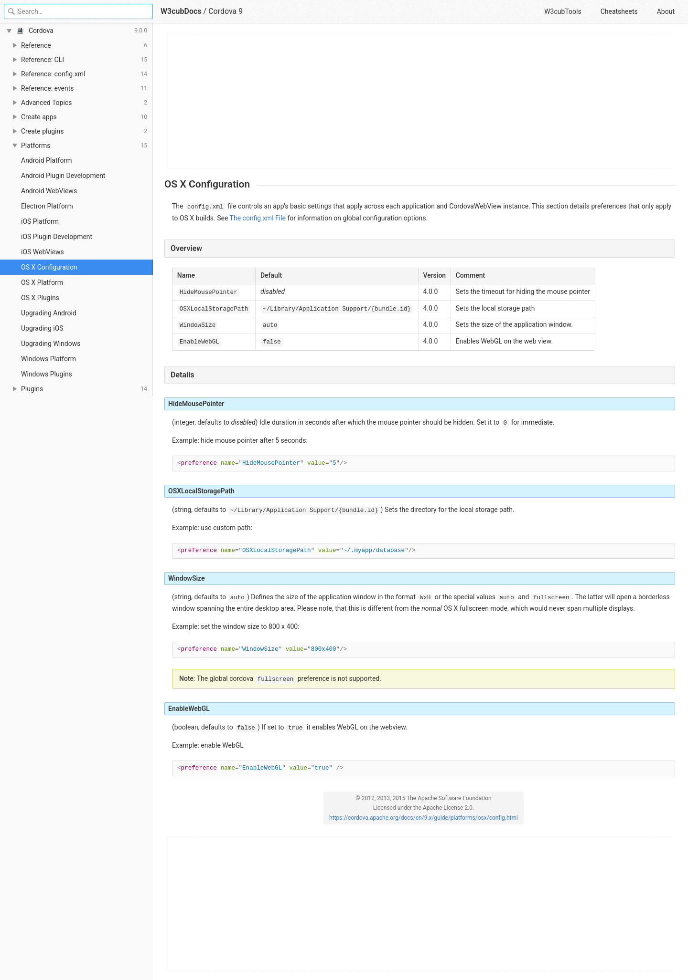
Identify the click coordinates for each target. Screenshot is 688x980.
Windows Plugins (46, 374)
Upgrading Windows (50, 343)
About (666, 11)
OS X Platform (42, 282)
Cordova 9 (225, 11)
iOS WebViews (42, 252)
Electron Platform (47, 206)
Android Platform (46, 160)
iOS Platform (40, 221)
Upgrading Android (48, 313)
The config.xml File (258, 218)
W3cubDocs (181, 11)
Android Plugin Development (63, 175)
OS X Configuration (49, 267)
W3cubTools (562, 11)
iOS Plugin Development (56, 236)
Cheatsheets (619, 11)
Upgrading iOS (42, 328)
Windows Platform (48, 359)
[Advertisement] (420, 101)
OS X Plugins (40, 298)
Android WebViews (49, 191)
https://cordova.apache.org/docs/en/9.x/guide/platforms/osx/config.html (423, 817)
